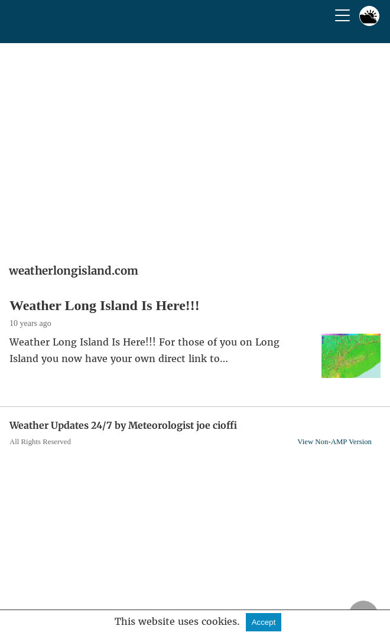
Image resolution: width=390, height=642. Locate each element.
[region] (195, 149)
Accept (264, 622)
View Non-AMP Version (334, 442)
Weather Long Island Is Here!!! (104, 305)
